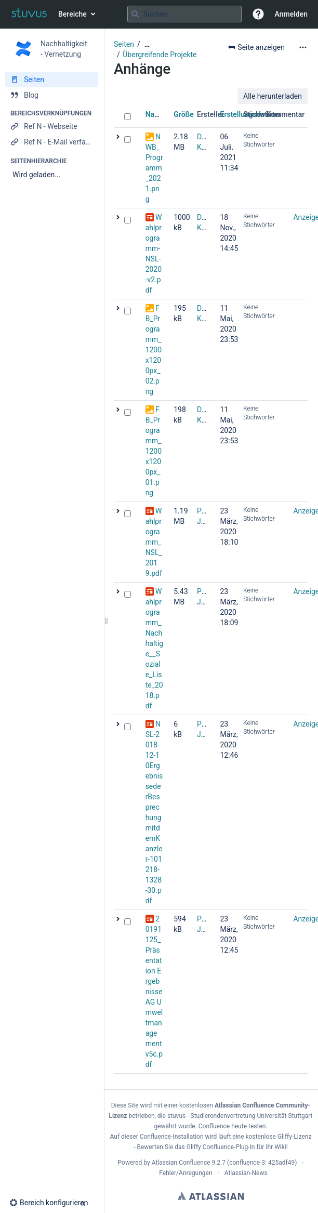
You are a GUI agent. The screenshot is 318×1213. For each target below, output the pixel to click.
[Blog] (51, 95)
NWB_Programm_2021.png (154, 168)
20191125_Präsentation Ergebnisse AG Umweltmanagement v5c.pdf (154, 992)
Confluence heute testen (232, 1126)
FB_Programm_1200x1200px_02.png (153, 349)
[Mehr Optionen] (303, 47)
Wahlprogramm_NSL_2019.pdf (153, 542)
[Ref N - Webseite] (51, 126)
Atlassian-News (246, 1173)
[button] (258, 14)
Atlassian (211, 1196)
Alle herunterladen (272, 96)
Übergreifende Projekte (159, 54)
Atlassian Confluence (181, 1162)
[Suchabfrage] (184, 14)
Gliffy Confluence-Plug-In (222, 1147)
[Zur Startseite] (29, 14)
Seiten (124, 44)
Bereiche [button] (72, 14)
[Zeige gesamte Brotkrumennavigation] (147, 44)
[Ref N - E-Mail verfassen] (51, 142)
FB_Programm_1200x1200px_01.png (153, 451)
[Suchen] (135, 14)
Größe (184, 114)
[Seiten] (51, 79)
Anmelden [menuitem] (291, 14)
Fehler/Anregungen (185, 1173)
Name (155, 114)
